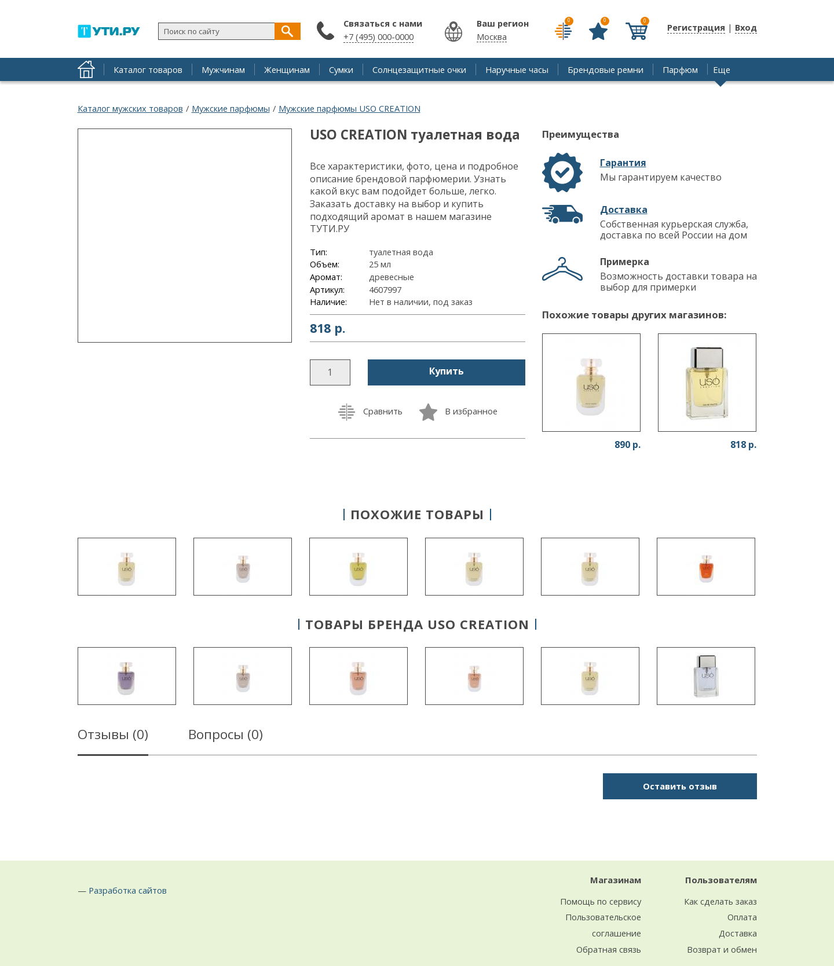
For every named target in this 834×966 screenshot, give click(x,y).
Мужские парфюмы (231, 108)
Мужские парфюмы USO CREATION (349, 108)
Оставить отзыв (680, 786)
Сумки (341, 69)
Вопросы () (225, 736)
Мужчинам (223, 69)
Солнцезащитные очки (419, 69)
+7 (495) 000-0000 (378, 36)
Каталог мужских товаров (130, 108)
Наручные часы (516, 69)
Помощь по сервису (600, 901)
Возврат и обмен (722, 949)
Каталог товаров (148, 69)
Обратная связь (608, 949)
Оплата (742, 917)
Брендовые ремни (605, 69)
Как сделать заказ (720, 901)
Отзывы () (113, 736)
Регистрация (696, 27)
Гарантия (623, 162)
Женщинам (287, 69)
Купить (446, 371)
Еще (721, 69)
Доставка (624, 209)
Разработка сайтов (128, 890)
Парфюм (680, 69)
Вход (746, 27)
